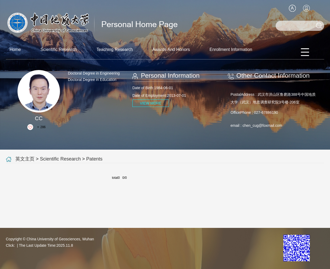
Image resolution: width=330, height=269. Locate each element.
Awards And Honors (171, 49)
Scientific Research (59, 49)
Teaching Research (115, 49)
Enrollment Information (231, 49)
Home (15, 49)
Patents (94, 159)
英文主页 (24, 159)
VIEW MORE (151, 103)
